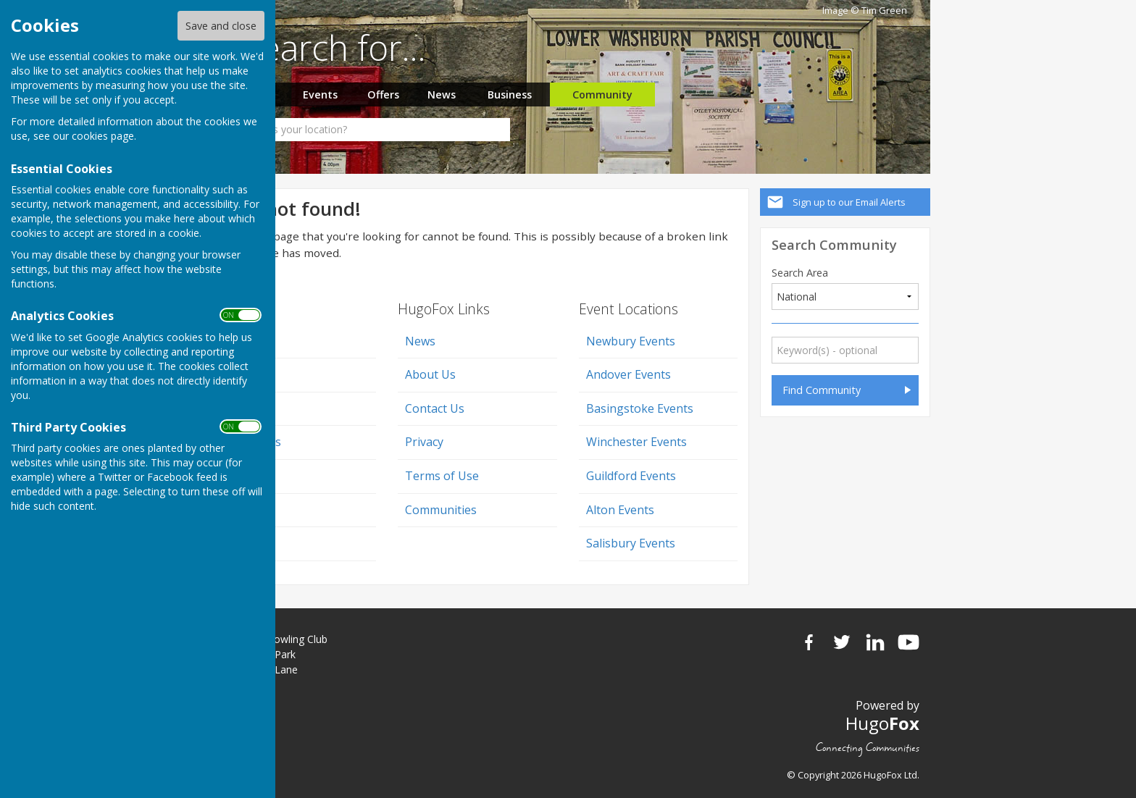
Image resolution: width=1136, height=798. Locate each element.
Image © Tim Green (864, 10)
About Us (430, 374)
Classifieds (253, 442)
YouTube (908, 642)
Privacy (424, 442)
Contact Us (434, 408)
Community (602, 94)
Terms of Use (442, 476)
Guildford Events (631, 476)
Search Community (834, 244)
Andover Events (628, 374)
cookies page (103, 136)
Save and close (220, 26)
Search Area (800, 273)
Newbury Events (630, 341)
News (441, 94)
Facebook (808, 642)
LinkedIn (875, 642)
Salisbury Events (630, 543)
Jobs (236, 374)
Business (510, 94)
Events (320, 94)
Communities (441, 510)
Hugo (882, 723)
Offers (383, 94)
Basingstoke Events (639, 408)
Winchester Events (636, 442)
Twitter (842, 642)
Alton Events (620, 510)
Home (241, 341)
